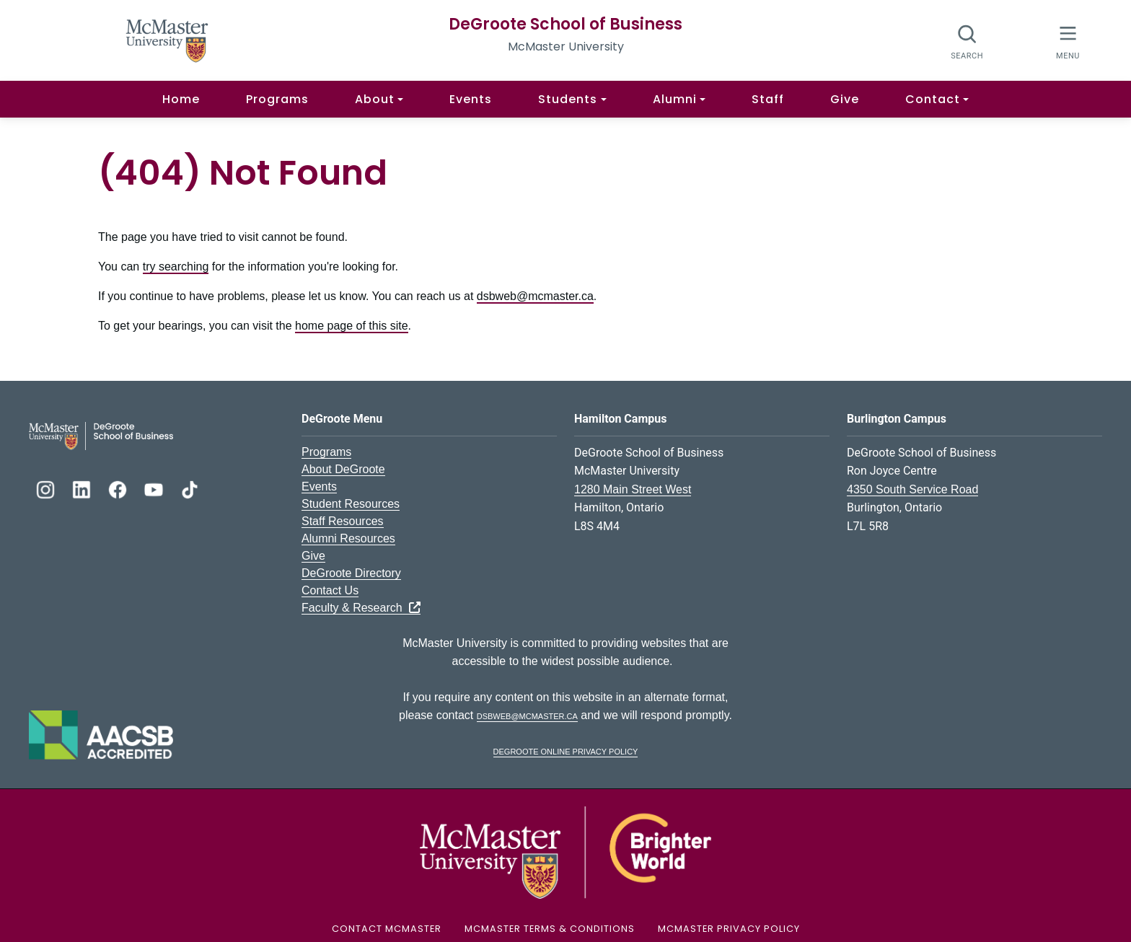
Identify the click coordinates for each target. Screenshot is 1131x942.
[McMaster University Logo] (565, 851)
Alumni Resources (348, 538)
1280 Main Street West (632, 489)
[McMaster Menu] (1068, 41)
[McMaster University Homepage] (167, 39)
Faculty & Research (361, 608)
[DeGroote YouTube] (155, 488)
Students (567, 99)
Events (470, 99)
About (375, 99)
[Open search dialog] (968, 41)
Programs (277, 99)
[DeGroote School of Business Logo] (101, 434)
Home (181, 99)
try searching (176, 266)
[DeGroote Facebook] (119, 488)
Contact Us (330, 590)
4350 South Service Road (912, 489)
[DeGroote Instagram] (47, 488)
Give (844, 99)
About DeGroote (343, 469)
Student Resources (351, 504)
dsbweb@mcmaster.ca (535, 296)
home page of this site (351, 326)
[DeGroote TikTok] (189, 488)
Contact (932, 99)
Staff (768, 99)
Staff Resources (343, 521)
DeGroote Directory (351, 573)
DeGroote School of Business (565, 24)
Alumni (675, 99)
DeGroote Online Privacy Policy (565, 750)
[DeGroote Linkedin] (83, 488)
